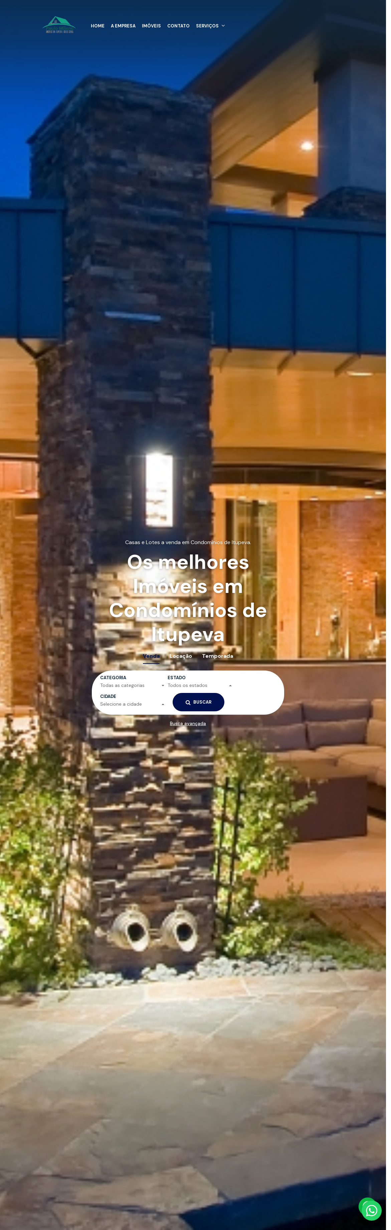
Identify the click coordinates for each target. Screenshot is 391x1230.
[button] (211, 24)
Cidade (108, 696)
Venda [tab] (151, 655)
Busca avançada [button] (188, 723)
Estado (177, 678)
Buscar (198, 702)
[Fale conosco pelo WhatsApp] (372, 1211)
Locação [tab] (181, 655)
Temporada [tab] (217, 655)
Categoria (113, 678)
